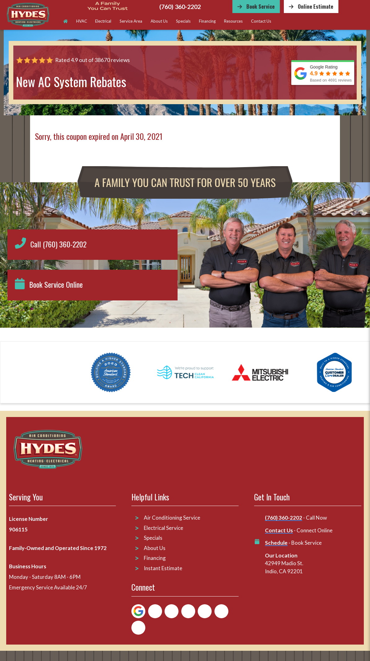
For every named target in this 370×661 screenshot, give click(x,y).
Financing (207, 21)
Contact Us (261, 21)
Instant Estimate (163, 568)
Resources (233, 21)
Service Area (131, 21)
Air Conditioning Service (172, 517)
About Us (159, 21)
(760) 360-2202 (180, 6)
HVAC (81, 21)
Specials (183, 21)
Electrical (103, 21)
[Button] (256, 6)
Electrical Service (163, 527)
